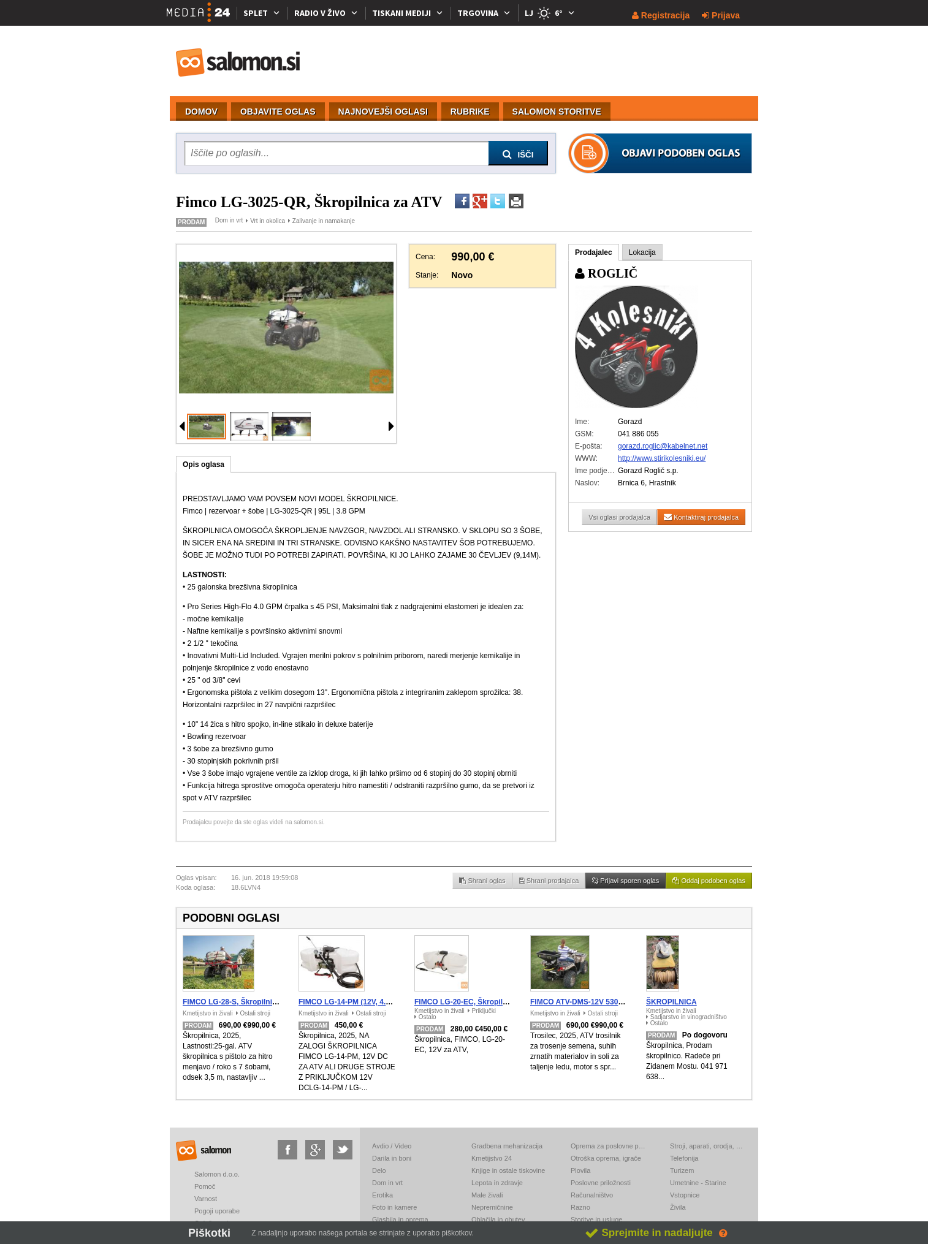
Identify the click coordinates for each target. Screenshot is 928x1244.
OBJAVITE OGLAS (278, 111)
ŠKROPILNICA (671, 1002)
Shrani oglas (482, 880)
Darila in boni (391, 1158)
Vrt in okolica (267, 221)
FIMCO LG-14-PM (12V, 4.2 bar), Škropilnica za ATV (387, 1002)
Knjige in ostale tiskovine (508, 1170)
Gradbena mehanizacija (506, 1146)
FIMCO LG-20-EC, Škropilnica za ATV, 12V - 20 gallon (506, 1002)
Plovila (580, 1170)
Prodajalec (593, 252)
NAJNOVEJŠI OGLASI (383, 111)
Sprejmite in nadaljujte (649, 1232)
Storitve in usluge (596, 1219)
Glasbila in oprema (400, 1219)
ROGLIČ (606, 273)
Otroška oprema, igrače (606, 1158)
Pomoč (204, 1186)
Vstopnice (684, 1195)
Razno (580, 1207)
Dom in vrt (229, 220)
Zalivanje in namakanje (323, 221)
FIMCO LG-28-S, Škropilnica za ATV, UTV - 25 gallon (273, 1002)
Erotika (382, 1195)
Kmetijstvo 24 (491, 1158)
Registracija (661, 15)
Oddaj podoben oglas (708, 880)
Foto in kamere (394, 1207)
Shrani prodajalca (549, 880)
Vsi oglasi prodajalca (619, 517)
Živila (678, 1207)
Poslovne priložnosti (601, 1182)
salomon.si (238, 62)
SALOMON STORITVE (556, 111)
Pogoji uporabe (217, 1211)
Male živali (487, 1195)
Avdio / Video (391, 1146)
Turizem (682, 1170)
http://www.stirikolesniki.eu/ (662, 458)
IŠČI (518, 154)
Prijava (721, 15)
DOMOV (201, 111)
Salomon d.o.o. (217, 1174)
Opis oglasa (203, 464)
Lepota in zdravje (497, 1182)
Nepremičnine (492, 1207)
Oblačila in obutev (498, 1219)
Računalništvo (592, 1195)
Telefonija (684, 1158)
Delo (379, 1170)
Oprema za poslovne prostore (608, 1146)
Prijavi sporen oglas (625, 880)
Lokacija (642, 252)
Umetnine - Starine (698, 1182)
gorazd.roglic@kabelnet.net (662, 446)
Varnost (205, 1198)
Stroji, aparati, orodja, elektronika (707, 1146)
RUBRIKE (470, 111)
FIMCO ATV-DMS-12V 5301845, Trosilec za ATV (611, 1002)
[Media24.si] (202, 12)
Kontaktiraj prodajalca (701, 517)
